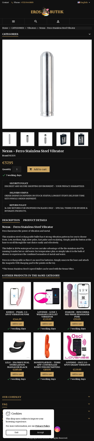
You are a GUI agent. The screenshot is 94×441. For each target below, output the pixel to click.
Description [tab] (11, 220)
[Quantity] (16, 169)
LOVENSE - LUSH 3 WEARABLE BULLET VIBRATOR (47, 314)
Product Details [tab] (35, 220)
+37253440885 (27, 2)
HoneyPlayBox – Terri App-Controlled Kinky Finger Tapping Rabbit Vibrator (47, 366)
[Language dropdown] (84, 2)
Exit (16, 432)
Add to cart (38, 169)
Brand (5, 155)
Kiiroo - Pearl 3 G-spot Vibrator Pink (17, 313)
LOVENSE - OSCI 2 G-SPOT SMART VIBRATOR (77, 363)
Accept (40, 432)
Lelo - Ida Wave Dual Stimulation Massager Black (17, 364)
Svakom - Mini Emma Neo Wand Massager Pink (77, 314)
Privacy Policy (42, 426)
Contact (5, 2)
